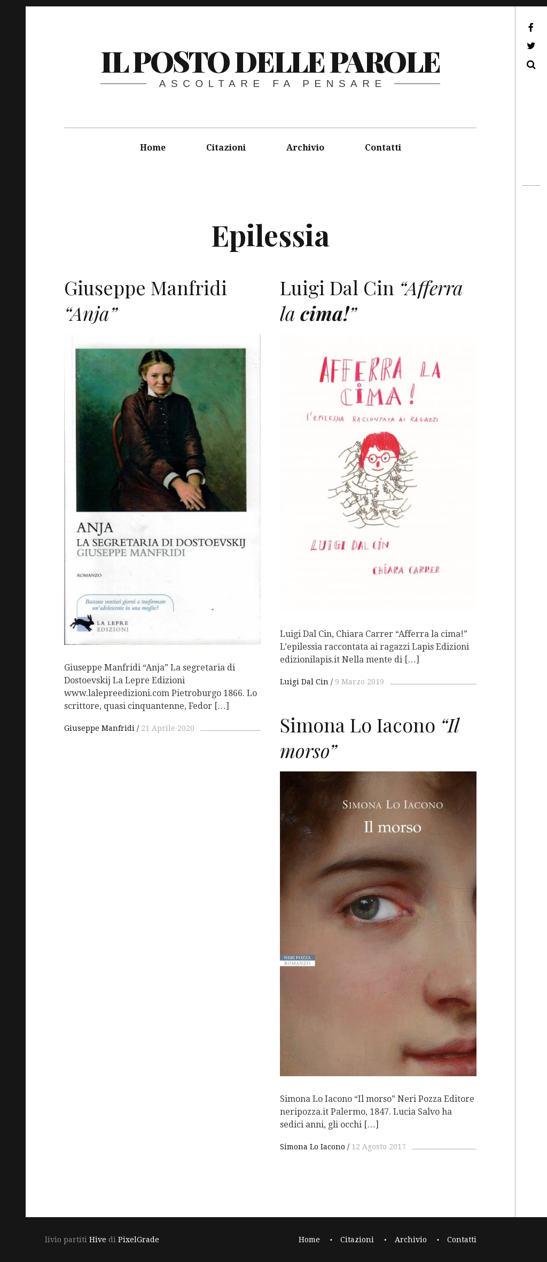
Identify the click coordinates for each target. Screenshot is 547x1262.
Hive (97, 1239)
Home (153, 148)
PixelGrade (138, 1239)
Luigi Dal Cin (304, 681)
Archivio (305, 148)
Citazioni (226, 148)
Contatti (383, 148)
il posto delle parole (270, 61)
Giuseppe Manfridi (99, 728)
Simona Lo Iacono (312, 1146)
